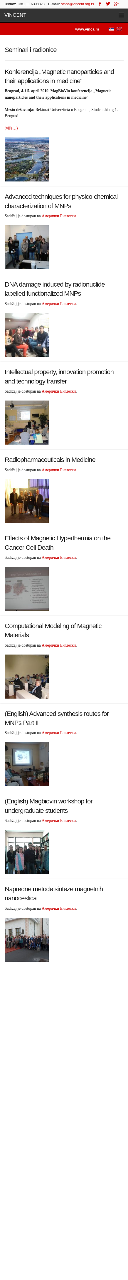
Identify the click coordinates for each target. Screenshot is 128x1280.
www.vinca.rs (87, 29)
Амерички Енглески (59, 216)
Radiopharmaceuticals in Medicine (50, 459)
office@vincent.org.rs (77, 4)
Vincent (15, 15)
